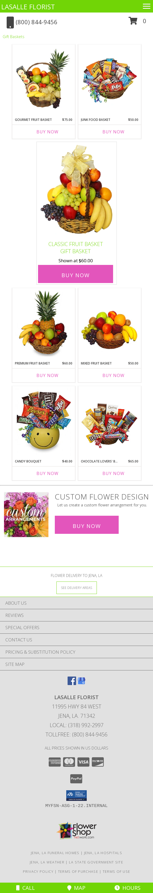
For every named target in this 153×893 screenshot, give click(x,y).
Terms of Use (116, 871)
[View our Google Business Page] (81, 683)
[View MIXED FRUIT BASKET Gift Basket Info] (109, 323)
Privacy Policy (38, 871)
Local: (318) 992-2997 (77, 725)
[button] (137, 23)
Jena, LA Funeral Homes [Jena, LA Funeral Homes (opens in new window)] (55, 852)
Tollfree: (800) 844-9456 (76, 734)
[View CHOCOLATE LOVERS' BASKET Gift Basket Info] (109, 421)
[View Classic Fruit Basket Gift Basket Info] (76, 190)
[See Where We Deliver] (76, 587)
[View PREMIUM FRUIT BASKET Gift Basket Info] (43, 323)
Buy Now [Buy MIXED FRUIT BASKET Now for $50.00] (113, 375)
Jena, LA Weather (47, 862)
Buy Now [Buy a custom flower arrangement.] (87, 526)
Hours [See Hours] (127, 887)
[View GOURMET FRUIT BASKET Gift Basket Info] (43, 80)
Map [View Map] (76, 887)
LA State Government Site (96, 862)
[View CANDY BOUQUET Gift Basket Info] (43, 421)
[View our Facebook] (72, 683)
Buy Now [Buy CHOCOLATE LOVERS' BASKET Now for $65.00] (113, 473)
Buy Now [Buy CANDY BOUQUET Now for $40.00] (47, 473)
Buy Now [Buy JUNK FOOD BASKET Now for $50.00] (113, 132)
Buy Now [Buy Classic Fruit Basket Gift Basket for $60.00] (75, 275)
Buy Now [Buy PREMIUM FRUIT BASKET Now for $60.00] (47, 375)
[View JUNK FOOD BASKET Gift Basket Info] (109, 80)
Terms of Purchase (78, 871)
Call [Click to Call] (25, 887)
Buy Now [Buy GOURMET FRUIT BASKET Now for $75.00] (47, 132)
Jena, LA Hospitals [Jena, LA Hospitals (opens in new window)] (103, 852)
